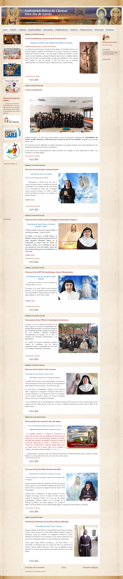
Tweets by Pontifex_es (10, 163)
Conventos (48, 30)
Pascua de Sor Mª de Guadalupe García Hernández (49, 272)
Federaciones (86, 30)
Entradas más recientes (35, 567)
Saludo (13, 30)
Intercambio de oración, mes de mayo (43, 421)
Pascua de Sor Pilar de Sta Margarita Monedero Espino (51, 219)
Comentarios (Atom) (39, 571)
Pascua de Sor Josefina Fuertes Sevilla (43, 469)
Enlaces (110, 30)
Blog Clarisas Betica (110, 42)
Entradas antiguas (90, 567)
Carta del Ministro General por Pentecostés (45, 38)
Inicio (5, 30)
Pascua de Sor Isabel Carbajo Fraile (42, 169)
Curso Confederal (33, 90)
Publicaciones (61, 30)
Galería (74, 30)
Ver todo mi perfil (107, 45)
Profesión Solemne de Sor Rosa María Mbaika (47, 521)
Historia (22, 30)
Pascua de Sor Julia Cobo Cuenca (40, 369)
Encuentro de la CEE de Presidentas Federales (46, 320)
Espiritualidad (34, 30)
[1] (35, 62)
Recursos (99, 30)
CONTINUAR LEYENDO (32, 76)
